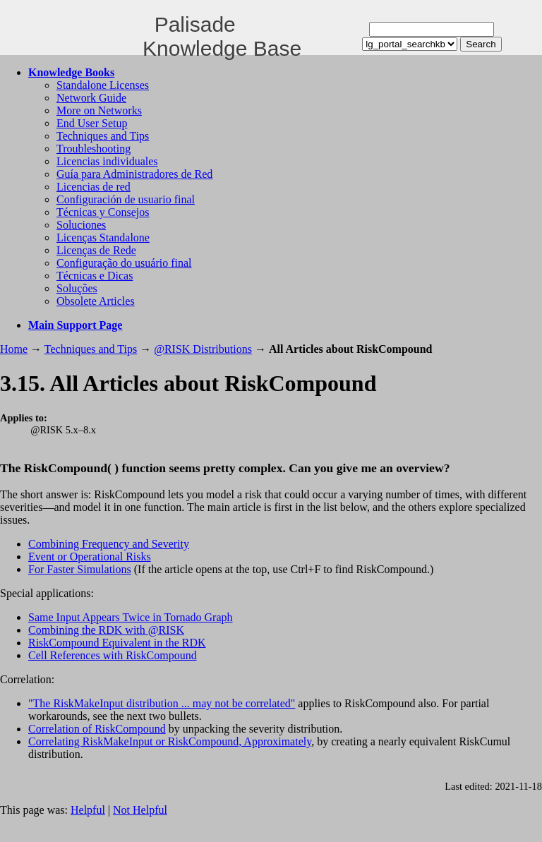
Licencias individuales (107, 161)
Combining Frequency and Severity (108, 544)
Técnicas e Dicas (94, 276)
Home (14, 349)
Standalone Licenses (102, 85)
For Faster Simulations (79, 569)
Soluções (76, 288)
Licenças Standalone (103, 237)
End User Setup (91, 123)
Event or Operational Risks (89, 557)
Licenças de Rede (96, 250)
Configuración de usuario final (125, 199)
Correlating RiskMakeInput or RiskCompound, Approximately (169, 741)
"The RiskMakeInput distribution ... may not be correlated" (161, 703)
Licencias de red (93, 187)
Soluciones (81, 225)
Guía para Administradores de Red (134, 174)
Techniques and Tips (102, 136)
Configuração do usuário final (124, 263)
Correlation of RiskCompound (97, 729)
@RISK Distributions (203, 349)
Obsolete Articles (95, 301)
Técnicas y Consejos (103, 212)
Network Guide (91, 98)
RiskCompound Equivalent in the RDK (117, 643)
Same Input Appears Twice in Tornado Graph (130, 617)
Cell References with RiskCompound (112, 655)
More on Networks (99, 110)
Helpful (88, 810)
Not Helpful (140, 810)
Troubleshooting (93, 149)
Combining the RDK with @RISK (106, 630)
